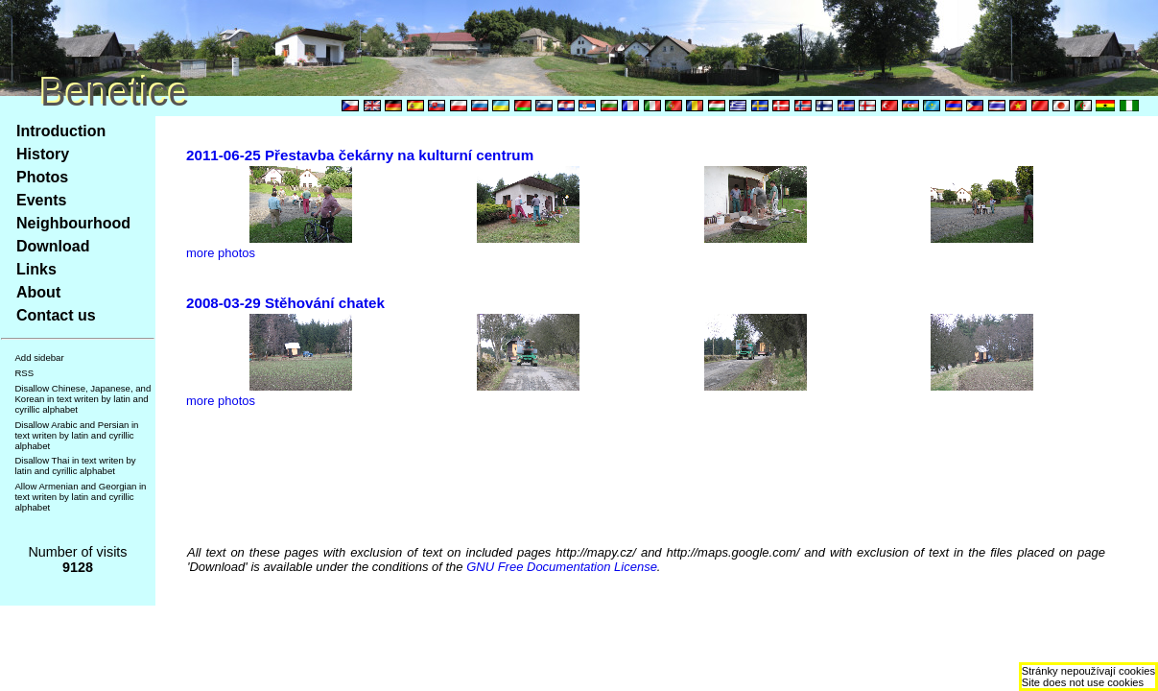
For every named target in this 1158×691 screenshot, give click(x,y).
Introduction (61, 131)
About (38, 292)
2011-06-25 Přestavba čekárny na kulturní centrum (359, 155)
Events (41, 200)
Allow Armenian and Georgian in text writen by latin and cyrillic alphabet (80, 496)
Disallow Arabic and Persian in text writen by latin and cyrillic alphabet (76, 435)
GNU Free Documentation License (561, 567)
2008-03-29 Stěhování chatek (285, 303)
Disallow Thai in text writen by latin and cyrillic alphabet (74, 465)
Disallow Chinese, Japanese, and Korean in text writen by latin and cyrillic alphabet (82, 399)
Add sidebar (38, 357)
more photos (220, 253)
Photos (42, 177)
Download (52, 246)
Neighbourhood (73, 223)
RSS (24, 373)
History (42, 154)
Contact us (56, 315)
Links (36, 269)
